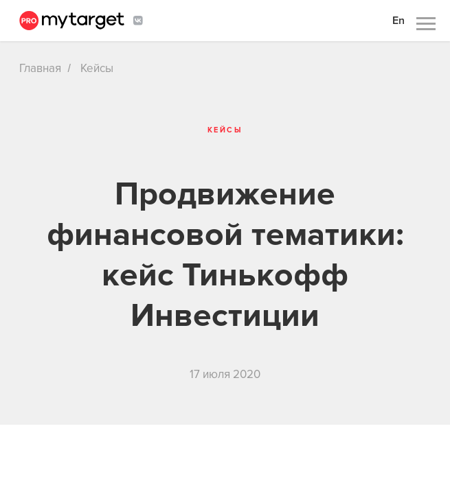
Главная (40, 68)
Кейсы (96, 68)
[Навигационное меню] (426, 24)
